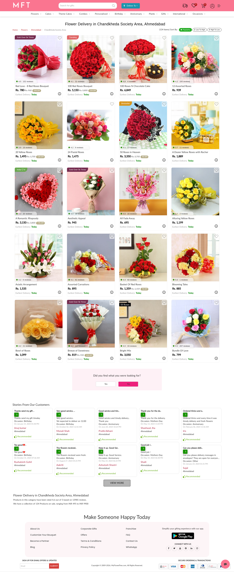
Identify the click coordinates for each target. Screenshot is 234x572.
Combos (83, 14)
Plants (152, 14)
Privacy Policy (88, 547)
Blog (32, 547)
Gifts (163, 14)
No (128, 384)
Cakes (48, 14)
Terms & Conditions (91, 540)
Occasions (198, 14)
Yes (105, 384)
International (179, 14)
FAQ (128, 534)
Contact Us (132, 540)
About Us (35, 528)
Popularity (186, 30)
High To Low (215, 30)
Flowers (35, 14)
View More (117, 483)
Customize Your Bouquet (43, 534)
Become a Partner (39, 540)
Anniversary (136, 14)
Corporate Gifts (89, 528)
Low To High (200, 30)
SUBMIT (54, 566)
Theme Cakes (65, 14)
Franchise (131, 528)
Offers (84, 534)
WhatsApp (131, 547)
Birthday (119, 14)
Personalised (101, 14)
